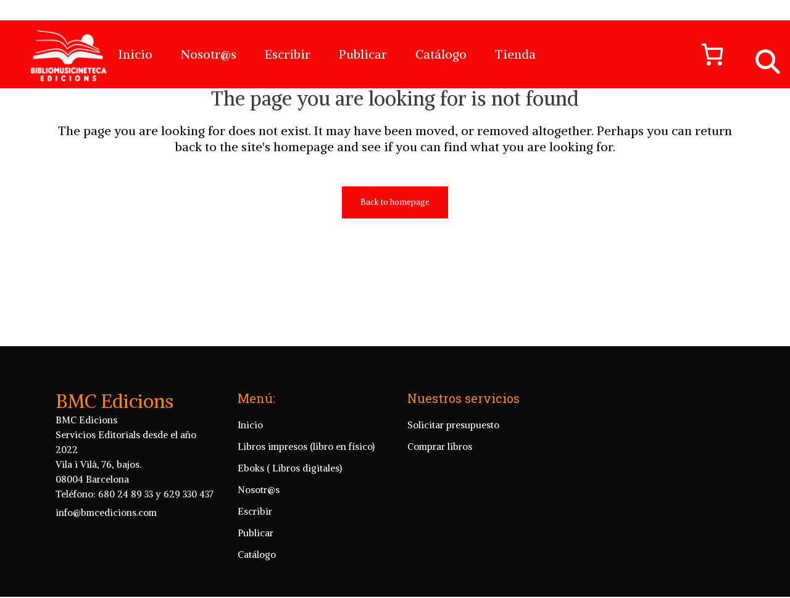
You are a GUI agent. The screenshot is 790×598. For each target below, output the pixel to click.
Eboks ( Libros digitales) (290, 499)
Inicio (250, 456)
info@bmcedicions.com (106, 543)
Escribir (255, 542)
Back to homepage (395, 257)
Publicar (255, 564)
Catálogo (257, 585)
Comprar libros (439, 477)
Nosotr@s (259, 520)
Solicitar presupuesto (453, 456)
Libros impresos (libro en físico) (306, 477)
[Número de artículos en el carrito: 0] (706, 54)
